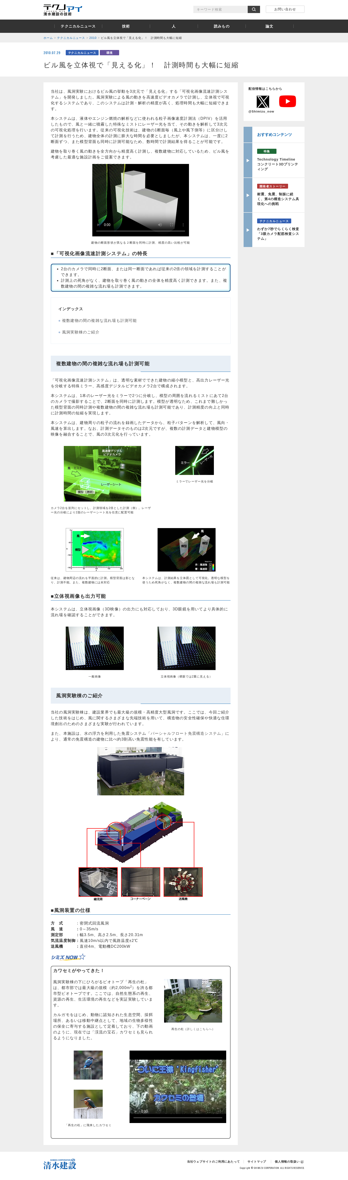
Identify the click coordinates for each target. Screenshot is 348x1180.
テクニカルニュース (78, 26)
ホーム (48, 38)
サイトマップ (256, 1161)
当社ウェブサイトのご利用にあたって (213, 1161)
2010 (93, 38)
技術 (126, 26)
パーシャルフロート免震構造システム (186, 733)
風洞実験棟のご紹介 (81, 332)
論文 (269, 26)
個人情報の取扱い (287, 1161)
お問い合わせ (285, 9)
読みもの (222, 26)
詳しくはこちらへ (199, 1029)
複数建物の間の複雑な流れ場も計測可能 (99, 320)
